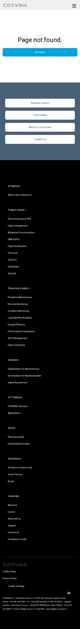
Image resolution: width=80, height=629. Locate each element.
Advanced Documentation (21, 232)
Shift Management (17, 338)
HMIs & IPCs (14, 239)
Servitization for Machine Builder (24, 375)
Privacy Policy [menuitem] (10, 578)
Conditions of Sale (17, 539)
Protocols (13, 253)
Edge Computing (16, 345)
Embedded (13, 266)
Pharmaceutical (16, 437)
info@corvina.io (27, 609)
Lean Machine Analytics (20, 317)
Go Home (40, 52)
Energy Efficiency (16, 324)
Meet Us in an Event (40, 127)
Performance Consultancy (21, 331)
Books (11, 481)
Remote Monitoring (18, 304)
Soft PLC (12, 259)
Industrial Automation (19, 443)
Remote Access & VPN (19, 219)
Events (11, 512)
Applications (14, 413)
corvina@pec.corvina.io (56, 609)
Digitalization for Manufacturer (23, 369)
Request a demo (40, 103)
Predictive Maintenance (20, 297)
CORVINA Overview (17, 406)
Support (12, 525)
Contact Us (40, 139)
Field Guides (40, 115)
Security (12, 273)
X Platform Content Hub (20, 467)
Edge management (18, 225)
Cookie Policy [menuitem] (9, 571)
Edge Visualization (17, 246)
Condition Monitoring (18, 311)
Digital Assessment (18, 382)
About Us (12, 505)
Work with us (14, 518)
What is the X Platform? (20, 195)
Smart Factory (15, 474)
